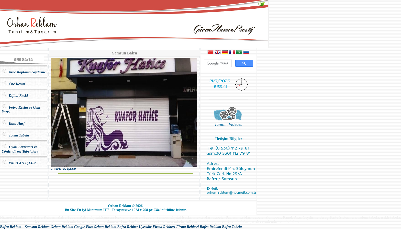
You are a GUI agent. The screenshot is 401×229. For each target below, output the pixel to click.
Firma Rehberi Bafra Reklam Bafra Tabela (209, 227)
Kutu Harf (13, 123)
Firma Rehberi (164, 227)
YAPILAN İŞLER (19, 163)
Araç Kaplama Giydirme (24, 72)
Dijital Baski (15, 96)
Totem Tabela (15, 135)
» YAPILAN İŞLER (63, 169)
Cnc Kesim (13, 84)
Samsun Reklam (37, 227)
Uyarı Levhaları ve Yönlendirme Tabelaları (20, 149)
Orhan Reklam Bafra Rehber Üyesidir (122, 227)
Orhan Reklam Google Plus (72, 227)
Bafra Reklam (10, 227)
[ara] (217, 63)
